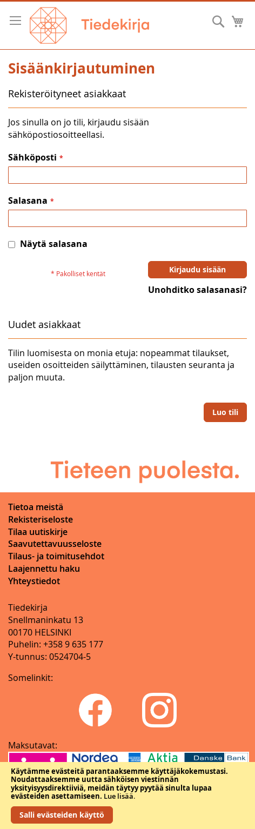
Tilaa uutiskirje (38, 532)
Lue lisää (118, 796)
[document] (127, 795)
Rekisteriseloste (40, 519)
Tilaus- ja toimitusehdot (56, 556)
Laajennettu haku (44, 568)
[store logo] (89, 25)
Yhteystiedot (34, 581)
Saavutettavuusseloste (55, 544)
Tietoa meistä (35, 507)
